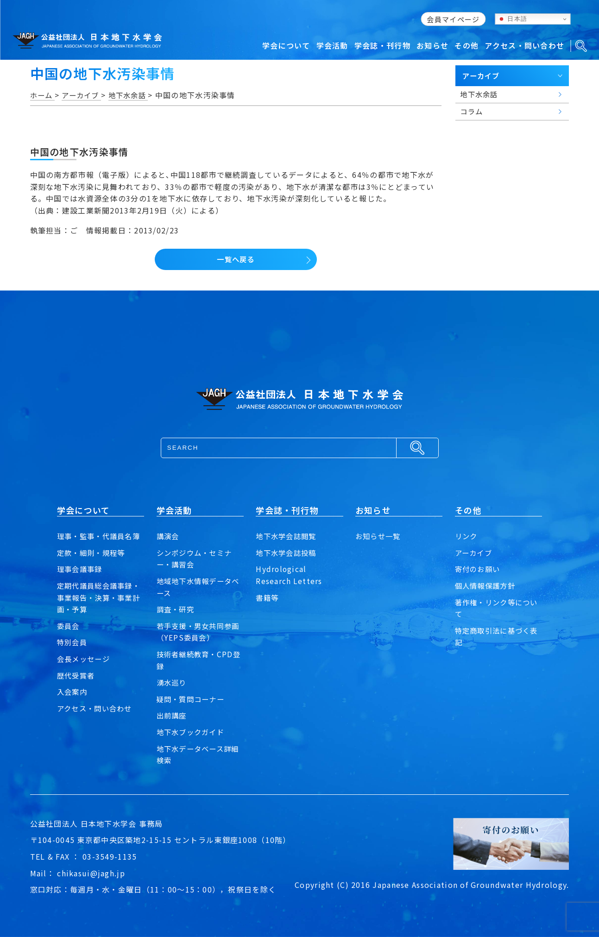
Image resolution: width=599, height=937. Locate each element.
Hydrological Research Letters (289, 574)
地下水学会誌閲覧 (288, 535)
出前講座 (173, 715)
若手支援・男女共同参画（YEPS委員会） (197, 631)
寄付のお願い (479, 568)
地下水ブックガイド (193, 731)
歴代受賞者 (77, 686)
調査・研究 (176, 609)
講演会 (169, 535)
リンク (467, 535)
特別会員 (73, 654)
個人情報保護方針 (487, 585)
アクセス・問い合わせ (97, 719)
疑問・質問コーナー (193, 698)
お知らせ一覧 (379, 535)
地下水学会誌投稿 (288, 552)
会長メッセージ (85, 670)
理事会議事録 (81, 580)
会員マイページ (453, 19)
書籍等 (268, 597)
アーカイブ (474, 552)
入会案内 (73, 703)
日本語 (512, 19)
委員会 (69, 637)
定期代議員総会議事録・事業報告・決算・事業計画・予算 (97, 609)
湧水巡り (173, 682)
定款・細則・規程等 (93, 564)
